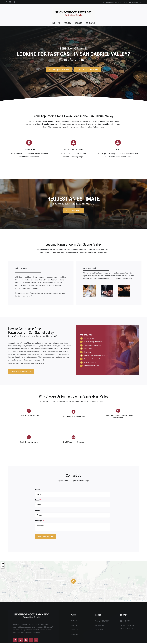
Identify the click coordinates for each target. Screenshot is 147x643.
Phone (38, 510)
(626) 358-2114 (125, 621)
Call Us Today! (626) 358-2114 (111, 2)
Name (38, 490)
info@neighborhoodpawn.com (132, 2)
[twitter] (10, 2)
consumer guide (38, 363)
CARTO (144, 600)
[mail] (31, 640)
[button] (73, 581)
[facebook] (6, 2)
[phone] (36, 640)
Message (39, 521)
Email (38, 500)
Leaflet (113, 600)
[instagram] (14, 2)
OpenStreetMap (128, 600)
